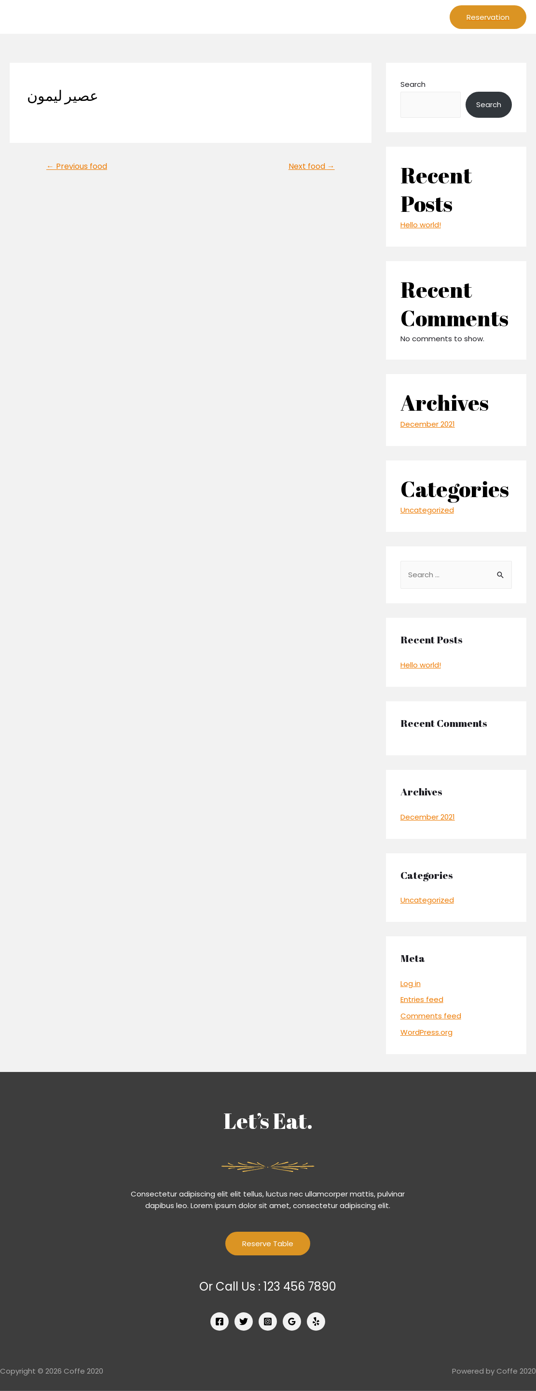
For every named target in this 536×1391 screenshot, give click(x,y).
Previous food (76, 166)
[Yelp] (316, 1321)
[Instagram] (268, 1321)
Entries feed (421, 999)
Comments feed (430, 1016)
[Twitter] (243, 1321)
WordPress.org (426, 1032)
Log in (410, 983)
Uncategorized (427, 510)
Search (413, 84)
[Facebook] (219, 1321)
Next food (312, 166)
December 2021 (427, 424)
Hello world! (420, 225)
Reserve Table (267, 1243)
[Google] (292, 1321)
